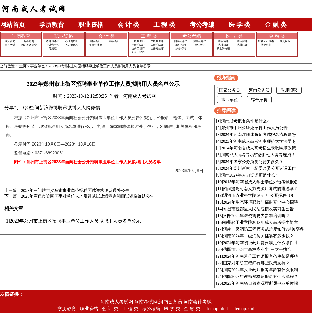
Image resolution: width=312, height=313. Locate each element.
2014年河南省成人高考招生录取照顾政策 (258, 148)
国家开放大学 (29, 44)
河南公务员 (199, 41)
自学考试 (10, 44)
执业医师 (242, 44)
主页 (23, 66)
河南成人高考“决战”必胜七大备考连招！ (258, 155)
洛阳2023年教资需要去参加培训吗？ (256, 215)
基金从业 (266, 44)
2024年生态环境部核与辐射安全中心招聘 (260, 202)
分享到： (13, 107)
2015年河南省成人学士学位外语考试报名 (260, 182)
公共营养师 (52, 44)
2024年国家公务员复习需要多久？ (252, 161)
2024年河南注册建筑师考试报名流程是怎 (258, 134)
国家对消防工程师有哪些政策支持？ (256, 263)
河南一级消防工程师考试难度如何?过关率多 (263, 229)
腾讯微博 (67, 107)
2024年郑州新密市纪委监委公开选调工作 (258, 168)
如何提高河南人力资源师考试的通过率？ (260, 188)
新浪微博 (48, 107)
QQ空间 (31, 107)
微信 (95, 107)
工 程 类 (164, 24)
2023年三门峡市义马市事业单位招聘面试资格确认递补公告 (75, 190)
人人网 (84, 107)
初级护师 (242, 41)
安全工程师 (138, 52)
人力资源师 (71, 44)
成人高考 (10, 41)
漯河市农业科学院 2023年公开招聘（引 (259, 195)
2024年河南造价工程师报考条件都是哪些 (260, 256)
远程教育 (29, 41)
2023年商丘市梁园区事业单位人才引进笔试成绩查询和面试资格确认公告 (87, 196)
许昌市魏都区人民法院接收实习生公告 (258, 209)
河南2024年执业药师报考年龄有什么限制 (260, 270)
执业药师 (223, 44)
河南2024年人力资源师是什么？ (250, 175)
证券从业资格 (266, 41)
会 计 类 (128, 24)
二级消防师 (157, 44)
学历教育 (51, 24)
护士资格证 (223, 48)
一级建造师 (138, 41)
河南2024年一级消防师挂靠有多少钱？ (258, 236)
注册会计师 (95, 44)
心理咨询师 (71, 41)
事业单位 (199, 44)
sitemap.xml (243, 308)
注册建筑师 (157, 48)
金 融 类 (276, 24)
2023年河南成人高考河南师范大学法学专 (258, 141)
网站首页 (12, 24)
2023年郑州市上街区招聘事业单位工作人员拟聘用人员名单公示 (100, 66)
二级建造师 (157, 41)
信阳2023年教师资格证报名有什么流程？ (260, 276)
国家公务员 (180, 41)
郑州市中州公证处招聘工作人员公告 (254, 128)
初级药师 (223, 41)
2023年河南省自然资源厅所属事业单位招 (260, 283)
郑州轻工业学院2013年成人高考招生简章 (260, 222)
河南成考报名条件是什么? (245, 121)
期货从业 (285, 41)
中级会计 (114, 41)
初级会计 (95, 41)
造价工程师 (138, 48)
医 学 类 (239, 24)
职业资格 (90, 24)
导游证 (53, 48)
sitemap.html (216, 308)
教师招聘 (181, 44)
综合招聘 (181, 48)
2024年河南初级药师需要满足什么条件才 (260, 242)
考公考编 (202, 24)
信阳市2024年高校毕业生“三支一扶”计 (258, 249)
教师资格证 (52, 41)
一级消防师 (138, 44)
